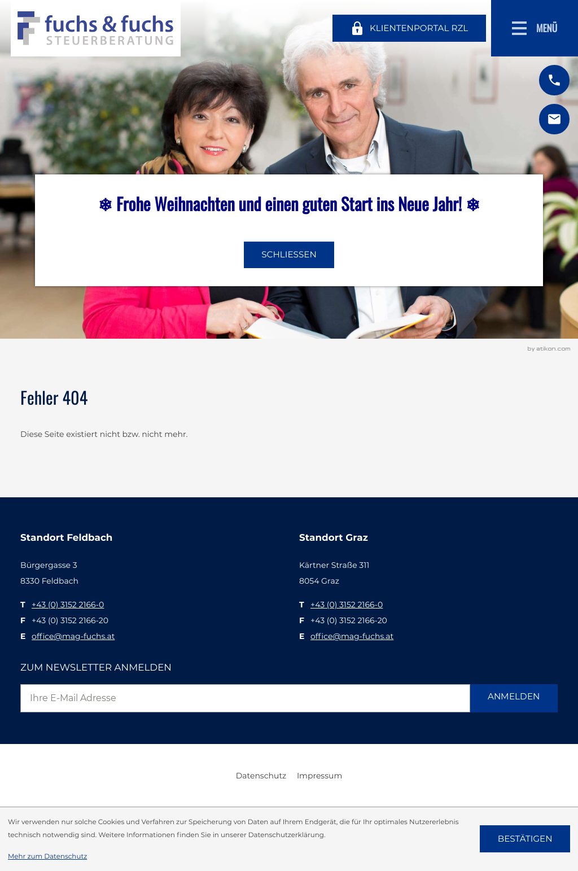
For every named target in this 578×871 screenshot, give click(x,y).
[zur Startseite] (95, 28)
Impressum (319, 776)
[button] (554, 80)
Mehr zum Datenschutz (47, 856)
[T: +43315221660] (68, 604)
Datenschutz (261, 776)
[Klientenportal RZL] (408, 28)
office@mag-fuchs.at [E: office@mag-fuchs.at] (73, 636)
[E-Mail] (245, 698)
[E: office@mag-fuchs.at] (554, 119)
